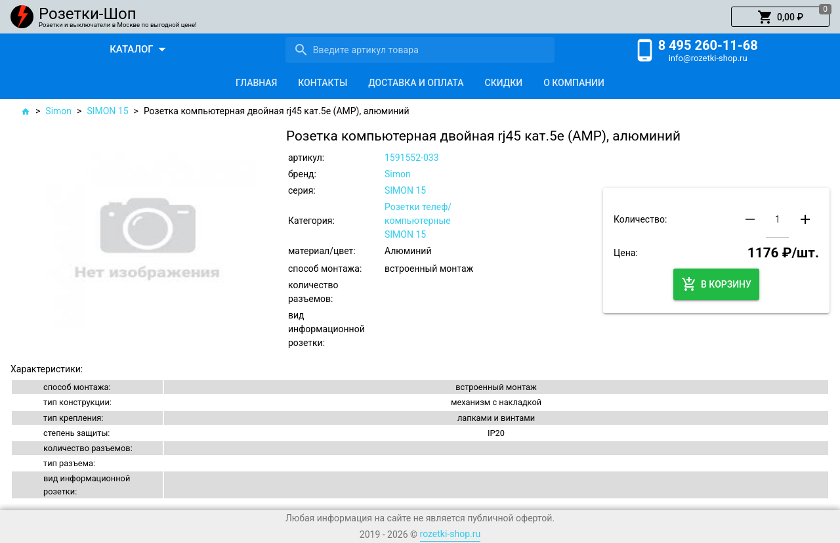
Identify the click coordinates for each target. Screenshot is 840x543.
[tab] (256, 82)
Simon (58, 111)
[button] (780, 17)
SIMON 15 (107, 111)
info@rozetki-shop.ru (708, 58)
